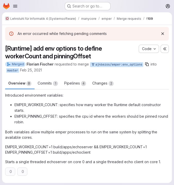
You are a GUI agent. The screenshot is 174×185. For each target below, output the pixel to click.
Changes (103, 83)
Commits (48, 83)
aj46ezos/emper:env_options (116, 64)
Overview (19, 83)
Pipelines (75, 83)
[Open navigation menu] (15, 6)
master (12, 70)
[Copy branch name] (147, 64)
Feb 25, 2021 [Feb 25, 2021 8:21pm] (31, 70)
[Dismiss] (163, 34)
